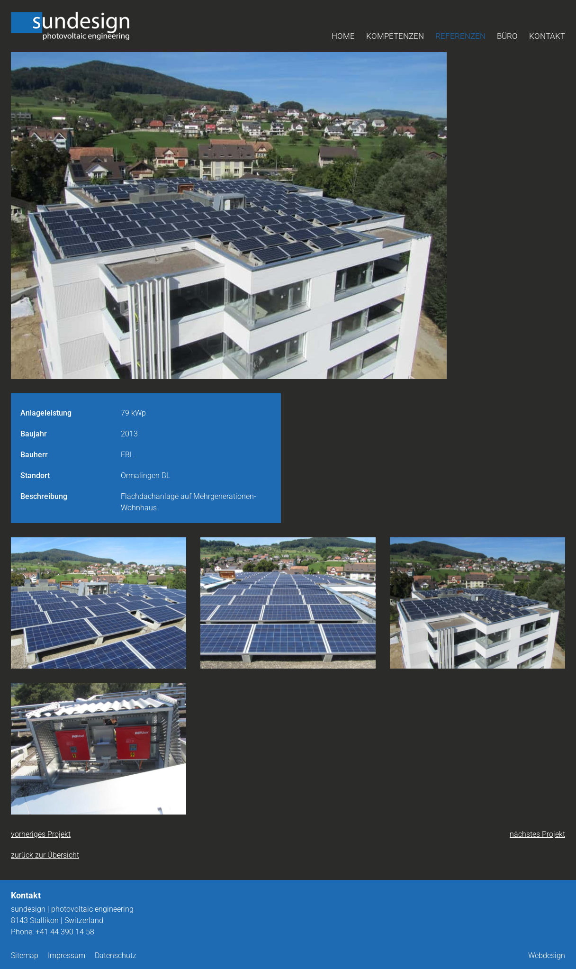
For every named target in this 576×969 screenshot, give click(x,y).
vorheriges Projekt (41, 834)
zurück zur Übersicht (45, 855)
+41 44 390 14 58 (65, 931)
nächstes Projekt (537, 834)
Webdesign (546, 955)
